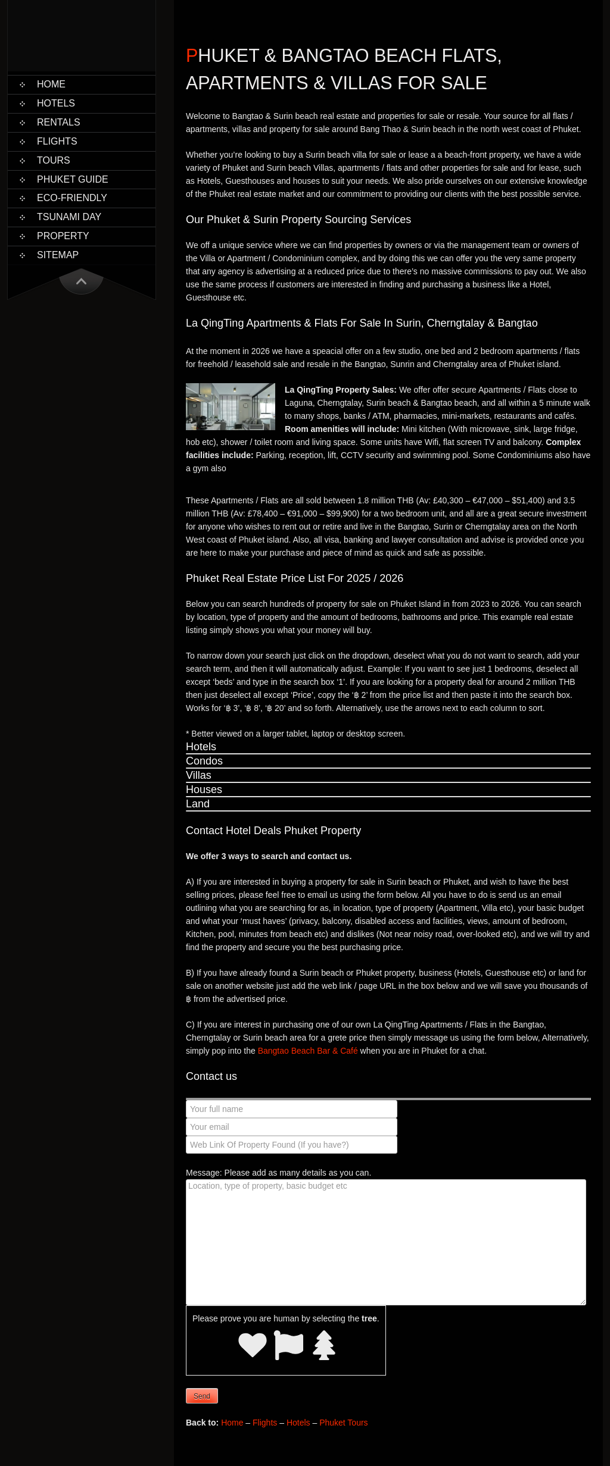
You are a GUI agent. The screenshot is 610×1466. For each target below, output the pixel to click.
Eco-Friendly (72, 198)
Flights (57, 141)
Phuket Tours (343, 1422)
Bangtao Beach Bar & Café (308, 1050)
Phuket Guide (72, 179)
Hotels (56, 103)
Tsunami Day (69, 217)
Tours (53, 160)
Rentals (58, 122)
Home (51, 84)
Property (63, 236)
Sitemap (58, 255)
